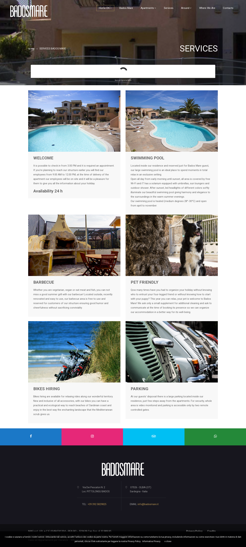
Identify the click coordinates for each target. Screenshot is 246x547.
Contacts (227, 8)
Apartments (147, 8)
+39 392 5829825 (97, 504)
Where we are (206, 8)
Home (31, 48)
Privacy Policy (194, 531)
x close (168, 541)
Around (185, 8)
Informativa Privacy (151, 541)
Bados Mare (125, 8)
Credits (211, 531)
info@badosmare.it (148, 504)
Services (167, 8)
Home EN (104, 8)
